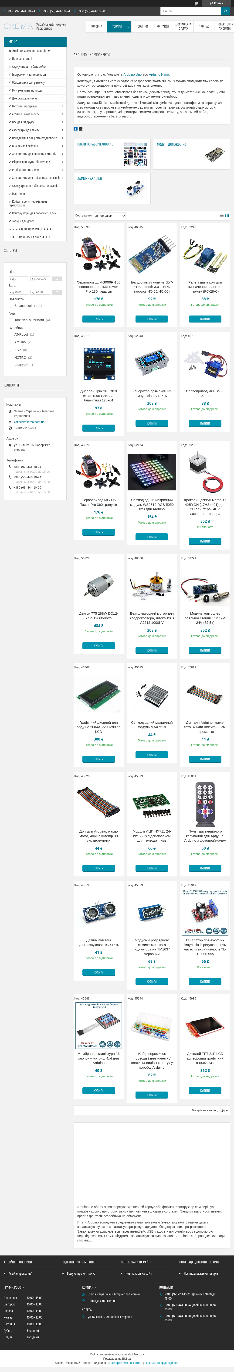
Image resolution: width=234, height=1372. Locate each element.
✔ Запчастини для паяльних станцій (32, 154)
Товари (117, 26)
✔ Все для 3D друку (21, 122)
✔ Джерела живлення (23, 98)
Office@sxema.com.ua (29, 422)
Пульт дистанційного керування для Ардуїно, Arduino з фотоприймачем (205, 835)
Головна (96, 26)
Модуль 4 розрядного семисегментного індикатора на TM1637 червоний (152, 947)
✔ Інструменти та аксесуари (27, 75)
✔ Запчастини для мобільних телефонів (35, 178)
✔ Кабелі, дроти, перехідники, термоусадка (28, 203)
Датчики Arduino (89, 179)
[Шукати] (225, 11)
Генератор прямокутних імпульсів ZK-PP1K (152, 393)
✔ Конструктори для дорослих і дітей (32, 213)
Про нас (204, 26)
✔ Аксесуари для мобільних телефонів (33, 186)
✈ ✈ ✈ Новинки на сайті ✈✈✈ (30, 237)
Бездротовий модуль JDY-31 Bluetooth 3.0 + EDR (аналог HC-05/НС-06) (152, 286)
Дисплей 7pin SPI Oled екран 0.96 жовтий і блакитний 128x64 (98, 395)
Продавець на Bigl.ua (117, 1358)
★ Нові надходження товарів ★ (29, 51)
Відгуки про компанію (81, 1274)
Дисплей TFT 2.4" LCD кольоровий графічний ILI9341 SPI (205, 1058)
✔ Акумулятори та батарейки (27, 67)
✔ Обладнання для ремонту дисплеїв (33, 138)
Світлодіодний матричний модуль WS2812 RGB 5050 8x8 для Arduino (152, 504)
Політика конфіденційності (162, 1363)
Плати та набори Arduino (95, 144)
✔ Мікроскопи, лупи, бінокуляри (29, 162)
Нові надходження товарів (201, 1274)
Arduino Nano (159, 74)
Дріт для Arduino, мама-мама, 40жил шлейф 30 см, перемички (98, 835)
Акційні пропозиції (20, 1274)
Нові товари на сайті (138, 1274)
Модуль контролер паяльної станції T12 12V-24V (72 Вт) (205, 617)
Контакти (162, 26)
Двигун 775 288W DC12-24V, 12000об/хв (98, 615)
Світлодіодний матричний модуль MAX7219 (152, 724)
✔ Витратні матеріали (23, 106)
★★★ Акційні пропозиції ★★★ (30, 229)
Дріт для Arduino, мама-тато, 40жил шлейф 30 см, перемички (205, 727)
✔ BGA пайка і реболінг (23, 146)
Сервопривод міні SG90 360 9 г (205, 393)
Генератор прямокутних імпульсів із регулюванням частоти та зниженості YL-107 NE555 (205, 947)
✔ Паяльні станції (20, 59)
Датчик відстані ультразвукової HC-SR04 (99, 942)
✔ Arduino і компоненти (24, 114)
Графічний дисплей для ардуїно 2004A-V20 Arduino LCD (99, 727)
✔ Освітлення (17, 194)
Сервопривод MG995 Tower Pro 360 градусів (98, 502)
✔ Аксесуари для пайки (24, 130)
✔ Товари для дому (21, 221)
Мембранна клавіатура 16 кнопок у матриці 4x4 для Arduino (99, 1058)
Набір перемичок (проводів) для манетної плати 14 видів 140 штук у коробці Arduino (152, 1060)
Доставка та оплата (183, 27)
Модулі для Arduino (171, 145)
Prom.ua (138, 1354)
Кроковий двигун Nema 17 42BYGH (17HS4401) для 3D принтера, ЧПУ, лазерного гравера (205, 507)
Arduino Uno (133, 74)
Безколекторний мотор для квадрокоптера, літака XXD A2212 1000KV (152, 617)
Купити (99, 319)
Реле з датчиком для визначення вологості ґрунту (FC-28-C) (205, 286)
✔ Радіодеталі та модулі (24, 170)
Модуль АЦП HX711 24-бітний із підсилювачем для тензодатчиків (152, 835)
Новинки (142, 26)
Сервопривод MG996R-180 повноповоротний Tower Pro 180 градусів (98, 286)
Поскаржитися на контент (125, 1363)
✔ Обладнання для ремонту (27, 83)
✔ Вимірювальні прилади (26, 90)
